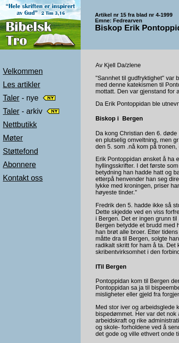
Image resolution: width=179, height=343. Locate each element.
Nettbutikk (20, 125)
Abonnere (19, 165)
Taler (11, 98)
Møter (13, 138)
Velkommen (23, 71)
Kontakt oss (23, 178)
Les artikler (21, 85)
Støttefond (20, 151)
